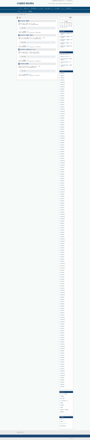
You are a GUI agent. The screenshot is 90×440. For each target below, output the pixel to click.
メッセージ (25, 11)
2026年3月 (62, 75)
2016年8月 (62, 299)
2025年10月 (63, 86)
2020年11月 (63, 216)
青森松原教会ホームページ (25, 3)
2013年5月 (62, 386)
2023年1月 (62, 158)
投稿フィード (63, 421)
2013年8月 (62, 379)
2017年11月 (63, 265)
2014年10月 (63, 348)
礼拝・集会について (49, 8)
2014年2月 (62, 366)
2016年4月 (62, 308)
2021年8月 (62, 196)
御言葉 (62, 402)
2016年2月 (62, 312)
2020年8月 (62, 223)
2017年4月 (62, 281)
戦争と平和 (62, 54)
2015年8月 (62, 326)
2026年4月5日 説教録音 (65, 42)
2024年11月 (63, 111)
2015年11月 (63, 319)
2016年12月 (63, 290)
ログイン (62, 419)
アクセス (19, 11)
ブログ (20, 17)
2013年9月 (62, 377)
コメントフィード (64, 423)
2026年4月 (62, 73)
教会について (27, 8)
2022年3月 (62, 180)
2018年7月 (62, 247)
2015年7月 (62, 328)
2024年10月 (63, 113)
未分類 (24, 74)
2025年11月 (63, 84)
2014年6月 (62, 357)
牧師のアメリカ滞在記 (64, 409)
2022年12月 (63, 160)
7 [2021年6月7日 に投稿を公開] (62, 24)
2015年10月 (63, 321)
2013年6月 (62, 384)
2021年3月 (62, 207)
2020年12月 (63, 214)
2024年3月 (62, 129)
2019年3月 (62, 232)
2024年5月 (62, 124)
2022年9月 (62, 167)
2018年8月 (62, 245)
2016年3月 (62, 310)
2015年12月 (63, 317)
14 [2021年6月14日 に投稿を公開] (62, 25)
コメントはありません (30, 32)
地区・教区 (62, 398)
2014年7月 (62, 355)
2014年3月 (62, 364)
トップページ (20, 8)
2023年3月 (62, 153)
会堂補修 (62, 396)
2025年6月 (62, 95)
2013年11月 (63, 373)
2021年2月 (62, 209)
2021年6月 (62, 200)
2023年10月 (63, 138)
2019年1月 (62, 236)
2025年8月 (62, 91)
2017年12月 (63, 263)
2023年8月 (62, 142)
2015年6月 (62, 330)
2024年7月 (62, 120)
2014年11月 (63, 346)
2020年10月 (63, 218)
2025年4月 (62, 100)
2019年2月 (62, 234)
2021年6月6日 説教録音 (24, 63)
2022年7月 (62, 171)
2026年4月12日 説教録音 (65, 39)
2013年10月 (63, 375)
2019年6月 (62, 227)
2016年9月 (62, 297)
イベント (62, 8)
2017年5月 (62, 279)
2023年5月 (62, 149)
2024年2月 (62, 131)
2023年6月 (62, 147)
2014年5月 (62, 359)
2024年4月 (62, 127)
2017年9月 (62, 270)
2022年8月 (62, 169)
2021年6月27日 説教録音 (24, 20)
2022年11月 (63, 162)
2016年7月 (62, 301)
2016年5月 (62, 306)
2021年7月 (62, 198)
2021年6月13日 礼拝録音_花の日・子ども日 (27, 49)
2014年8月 (62, 353)
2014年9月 (62, 350)
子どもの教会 (57, 8)
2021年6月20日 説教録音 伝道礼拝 (26, 35)
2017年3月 (62, 283)
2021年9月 (62, 194)
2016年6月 (62, 303)
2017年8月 (62, 272)
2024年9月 (62, 115)
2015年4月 (62, 335)
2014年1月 (62, 368)
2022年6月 (62, 174)
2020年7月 (62, 225)
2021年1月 (62, 212)
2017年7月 (62, 274)
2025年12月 (63, 82)
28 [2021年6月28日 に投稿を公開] (62, 27)
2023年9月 (62, 140)
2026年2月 (62, 77)
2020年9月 (62, 221)
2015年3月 (62, 337)
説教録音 (30, 11)
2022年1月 (62, 185)
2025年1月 (62, 106)
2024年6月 (62, 122)
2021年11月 (63, 189)
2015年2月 (62, 339)
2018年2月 (62, 259)
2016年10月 (63, 294)
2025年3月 (62, 102)
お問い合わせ (68, 8)
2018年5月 (62, 252)
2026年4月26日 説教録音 (65, 33)
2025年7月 (62, 93)
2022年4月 (62, 178)
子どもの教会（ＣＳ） (64, 400)
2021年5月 (62, 203)
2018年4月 (62, 254)
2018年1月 (62, 261)
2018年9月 (62, 243)
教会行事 (62, 405)
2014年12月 (63, 344)
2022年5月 (62, 176)
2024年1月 (62, 133)
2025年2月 (62, 104)
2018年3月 (62, 256)
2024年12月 (63, 109)
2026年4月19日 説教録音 (65, 36)
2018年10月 (63, 241)
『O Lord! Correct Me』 (65, 58)
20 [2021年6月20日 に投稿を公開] (60, 26)
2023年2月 (62, 156)
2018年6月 (62, 250)
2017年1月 (62, 288)
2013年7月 (62, 382)
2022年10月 (63, 165)
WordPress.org (63, 425)
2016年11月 (63, 292)
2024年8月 (62, 118)
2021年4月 (62, 205)
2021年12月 (63, 187)
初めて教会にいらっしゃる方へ (37, 8)
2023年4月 (62, 151)
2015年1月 (62, 341)
